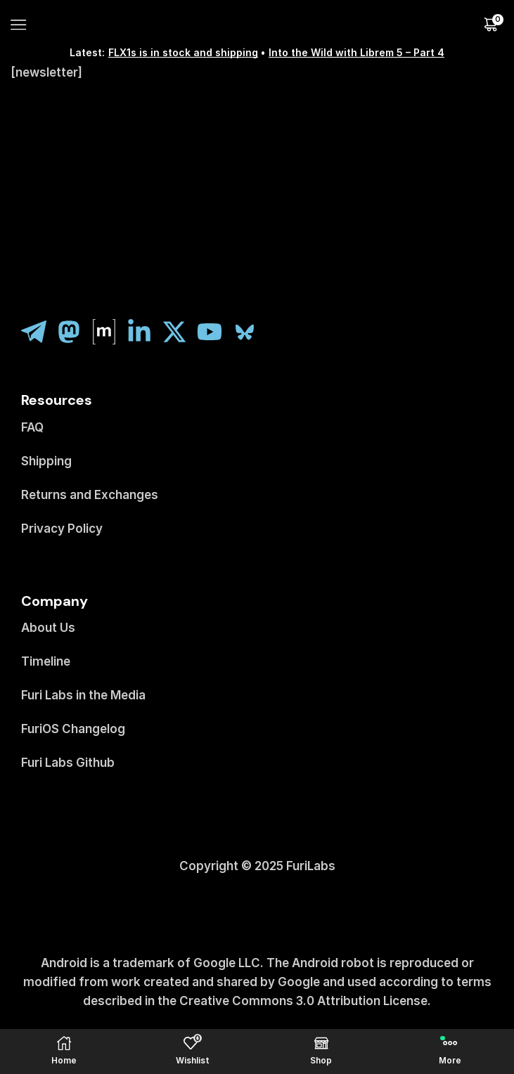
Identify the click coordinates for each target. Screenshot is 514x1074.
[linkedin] (144, 331)
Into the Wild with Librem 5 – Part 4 (356, 52)
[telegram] (38, 331)
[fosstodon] (73, 331)
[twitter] (179, 331)
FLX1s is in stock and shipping (183, 52)
